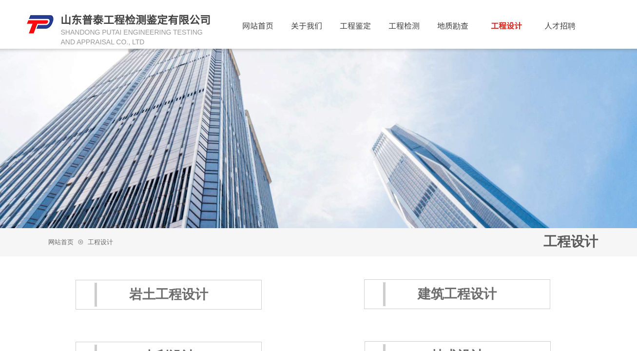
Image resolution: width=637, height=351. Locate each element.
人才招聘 (560, 25)
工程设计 (100, 242)
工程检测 (404, 25)
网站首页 (61, 242)
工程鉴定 (355, 25)
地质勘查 (452, 25)
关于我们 (306, 25)
